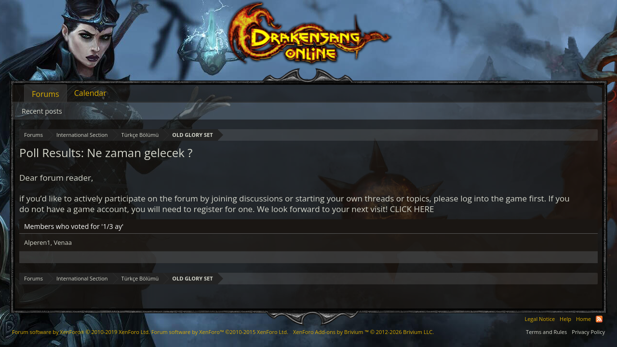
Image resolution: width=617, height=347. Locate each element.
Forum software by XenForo (81, 331)
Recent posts (42, 111)
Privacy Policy (588, 331)
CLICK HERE (412, 208)
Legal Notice (539, 318)
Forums (45, 94)
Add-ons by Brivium (363, 331)
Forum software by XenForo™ (219, 331)
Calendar (90, 93)
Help (565, 318)
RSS (599, 319)
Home (583, 318)
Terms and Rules (546, 331)
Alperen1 (37, 242)
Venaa (63, 242)
